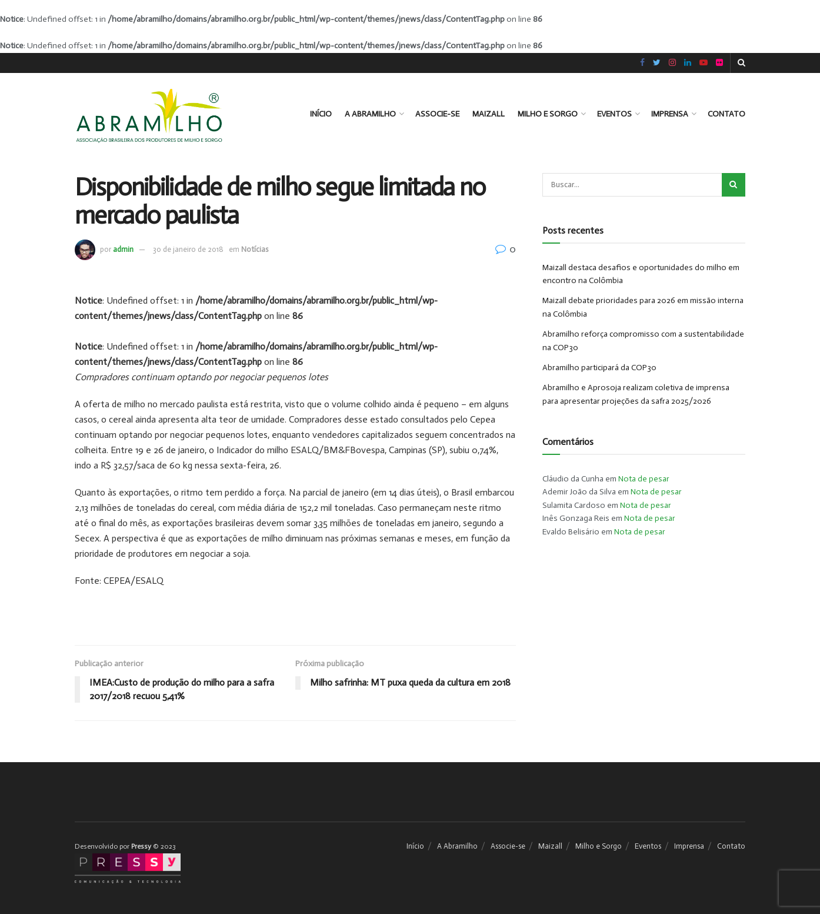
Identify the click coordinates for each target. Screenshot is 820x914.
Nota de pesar (643, 479)
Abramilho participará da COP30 (599, 368)
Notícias (254, 249)
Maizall (488, 114)
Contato (726, 114)
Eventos (614, 114)
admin (123, 249)
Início (321, 114)
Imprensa (669, 114)
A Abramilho (370, 114)
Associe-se (437, 114)
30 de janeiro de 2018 (188, 249)
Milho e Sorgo (548, 114)
